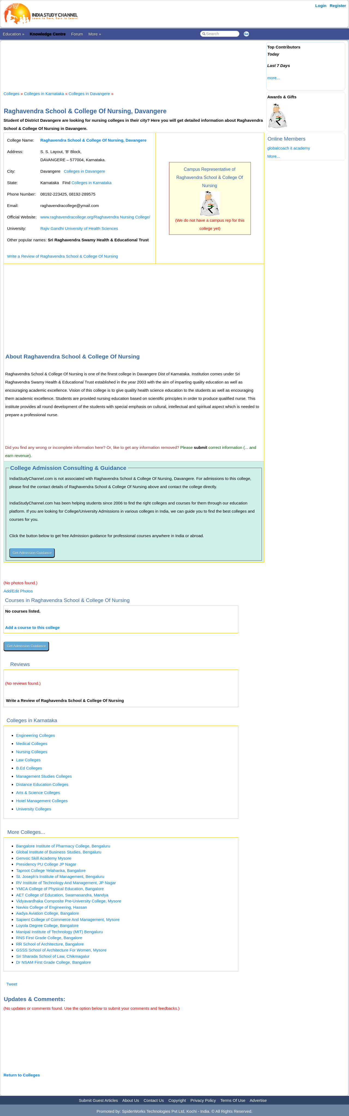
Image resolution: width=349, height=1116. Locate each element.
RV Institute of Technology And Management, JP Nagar (66, 882)
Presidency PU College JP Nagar (46, 864)
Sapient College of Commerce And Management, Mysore (67, 919)
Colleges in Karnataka (44, 93)
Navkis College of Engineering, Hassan (51, 907)
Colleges (11, 93)
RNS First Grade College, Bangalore (49, 937)
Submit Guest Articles (98, 1100)
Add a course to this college (32, 627)
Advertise (258, 1100)
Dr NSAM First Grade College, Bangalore (53, 962)
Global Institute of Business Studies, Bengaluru (58, 852)
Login (320, 5)
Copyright (177, 1100)
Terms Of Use (232, 1100)
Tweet (11, 984)
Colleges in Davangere (89, 93)
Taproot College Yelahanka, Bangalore (51, 870)
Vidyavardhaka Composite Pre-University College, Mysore (68, 901)
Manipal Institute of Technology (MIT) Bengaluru (59, 931)
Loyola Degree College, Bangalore (47, 925)
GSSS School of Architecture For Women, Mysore (61, 950)
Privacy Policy (203, 1100)
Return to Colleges (22, 1075)
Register (338, 5)
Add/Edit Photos (18, 591)
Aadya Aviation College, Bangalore (47, 913)
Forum (77, 34)
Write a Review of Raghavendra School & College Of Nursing (62, 256)
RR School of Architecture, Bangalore (50, 944)
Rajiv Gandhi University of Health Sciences (79, 228)
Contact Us (154, 1100)
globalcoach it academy (288, 148)
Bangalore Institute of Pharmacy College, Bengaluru (63, 846)
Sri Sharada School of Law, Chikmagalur (52, 956)
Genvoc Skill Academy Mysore (43, 858)
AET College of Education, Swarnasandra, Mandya (62, 895)
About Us (130, 1100)
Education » (13, 34)
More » (94, 34)
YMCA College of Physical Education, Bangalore (60, 888)
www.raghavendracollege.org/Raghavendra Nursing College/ (95, 217)
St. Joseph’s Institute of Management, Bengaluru (60, 876)
